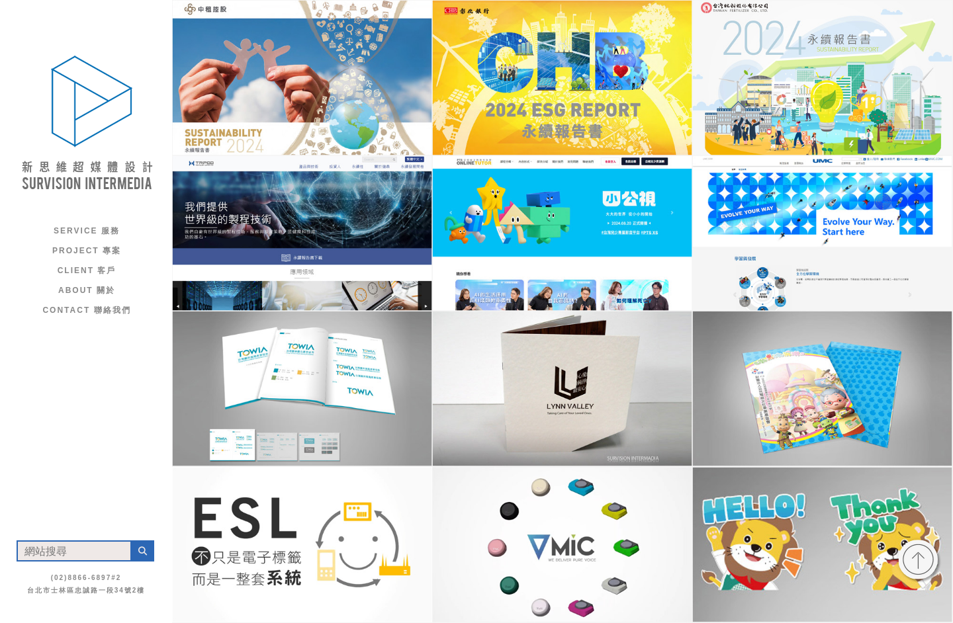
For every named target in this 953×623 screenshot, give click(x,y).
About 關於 (86, 290)
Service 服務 (87, 230)
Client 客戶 (87, 270)
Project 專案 (86, 250)
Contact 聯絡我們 (86, 310)
